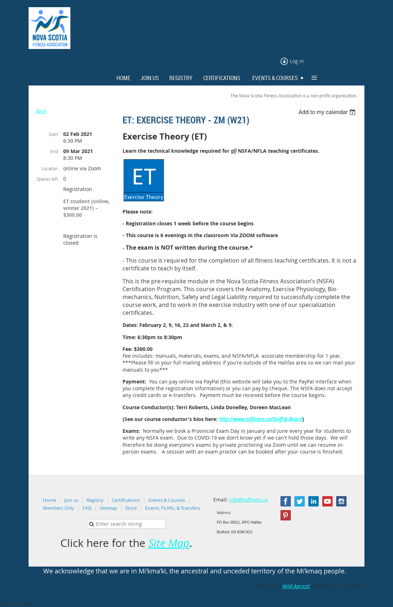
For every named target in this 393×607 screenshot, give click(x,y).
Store (131, 508)
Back (41, 111)
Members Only (58, 508)
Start (53, 134)
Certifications (126, 500)
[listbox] (327, 112)
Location (49, 168)
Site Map (168, 543)
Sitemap (108, 508)
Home (49, 500)
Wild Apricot (296, 586)
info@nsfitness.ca (248, 499)
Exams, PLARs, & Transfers (172, 508)
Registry (95, 500)
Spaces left (47, 179)
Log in (297, 61)
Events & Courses (166, 500)
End (54, 151)
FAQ (87, 508)
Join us (71, 500)
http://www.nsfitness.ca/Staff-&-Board (260, 419)
